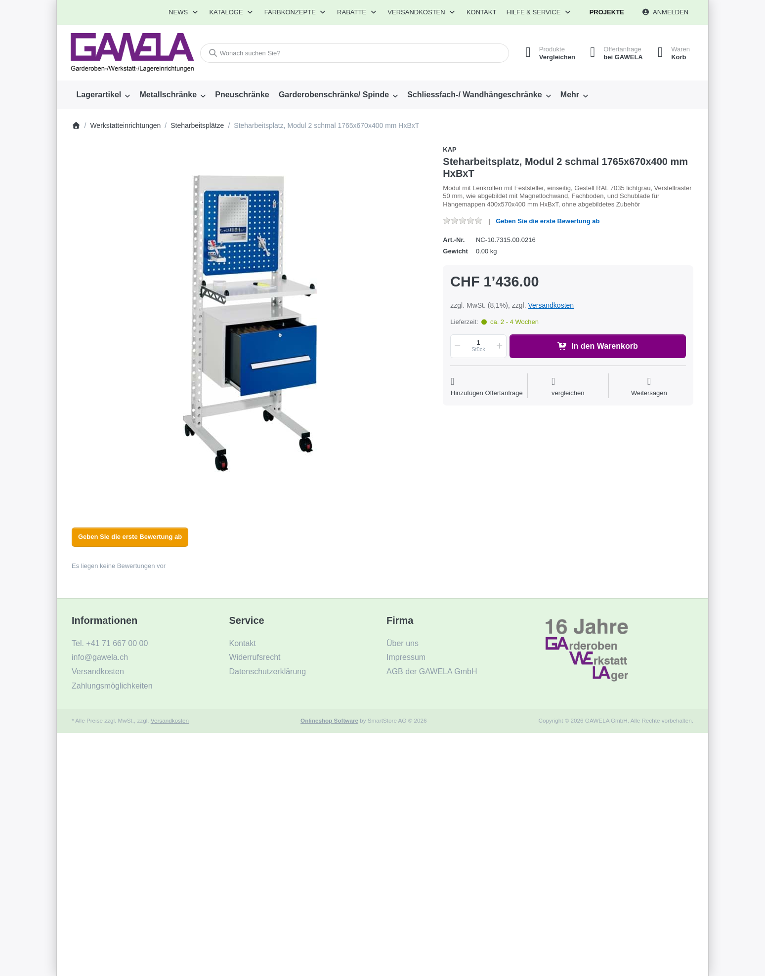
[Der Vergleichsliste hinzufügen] (568, 387)
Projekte (607, 12)
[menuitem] (103, 94)
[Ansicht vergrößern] (250, 323)
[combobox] (354, 53)
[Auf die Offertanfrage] (487, 387)
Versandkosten (551, 305)
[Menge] (478, 346)
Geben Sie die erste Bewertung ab (547, 221)
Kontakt (481, 12)
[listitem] (250, 323)
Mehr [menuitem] (569, 94)
